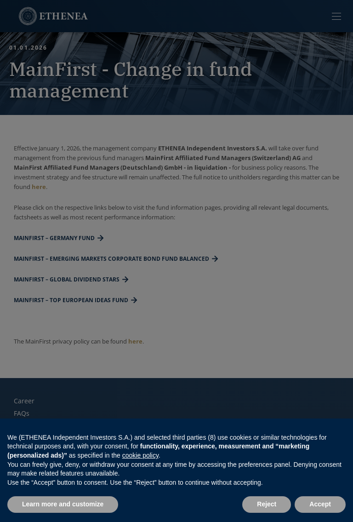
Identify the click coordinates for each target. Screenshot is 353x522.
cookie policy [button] (140, 455)
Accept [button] (320, 504)
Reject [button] (266, 504)
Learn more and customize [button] (62, 504)
